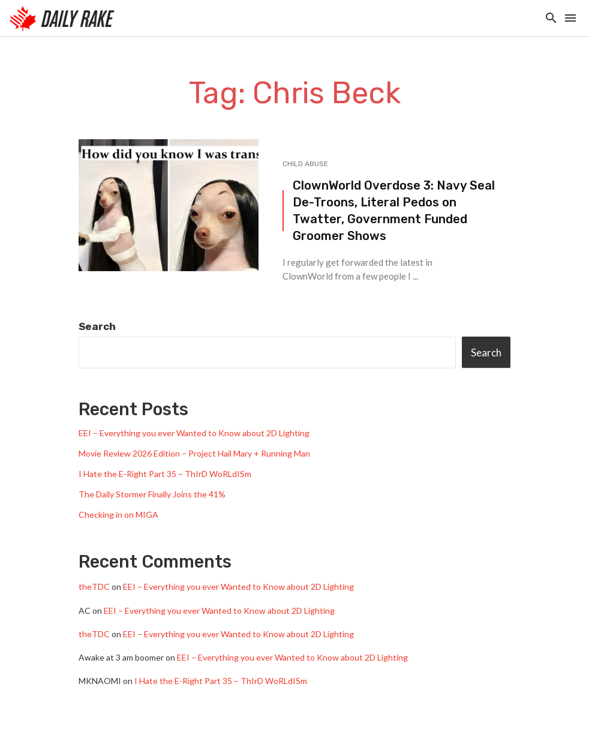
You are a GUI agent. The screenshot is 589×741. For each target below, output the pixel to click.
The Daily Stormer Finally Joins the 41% (152, 494)
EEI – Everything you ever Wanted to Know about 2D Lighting (194, 433)
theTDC (94, 586)
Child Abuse (305, 164)
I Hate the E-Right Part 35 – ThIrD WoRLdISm (165, 474)
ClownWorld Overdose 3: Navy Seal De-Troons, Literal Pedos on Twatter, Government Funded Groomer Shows (394, 211)
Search (97, 326)
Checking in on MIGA (118, 514)
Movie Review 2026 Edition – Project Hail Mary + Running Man (194, 453)
